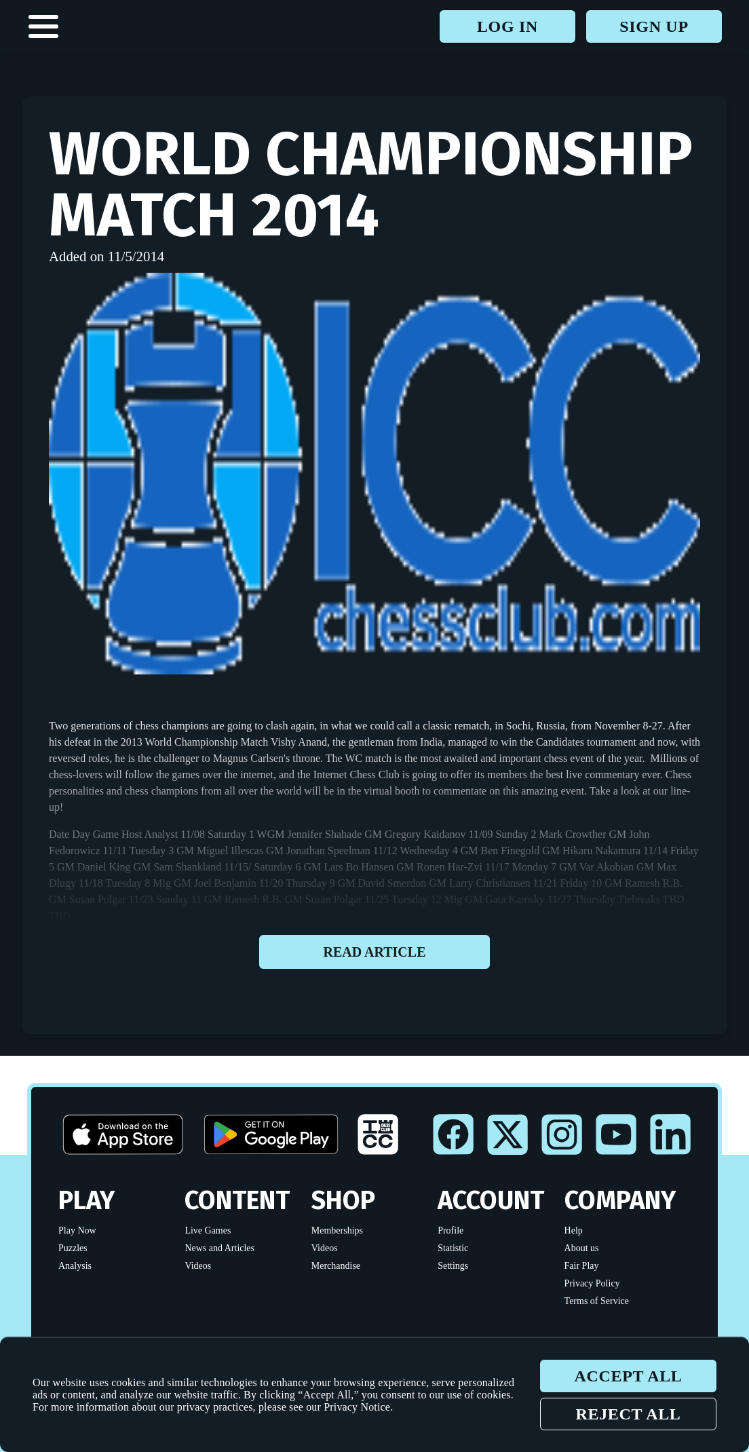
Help (573, 1230)
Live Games (208, 1230)
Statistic (453, 1248)
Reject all (627, 1414)
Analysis (75, 1266)
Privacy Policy (592, 1283)
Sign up (653, 26)
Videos (198, 1266)
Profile (450, 1230)
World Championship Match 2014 (371, 184)
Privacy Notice (357, 1407)
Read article (374, 952)
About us (581, 1248)
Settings (453, 1266)
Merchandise (335, 1266)
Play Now (77, 1230)
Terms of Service (596, 1301)
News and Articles (219, 1248)
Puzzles (73, 1248)
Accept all (628, 1376)
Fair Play (581, 1266)
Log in (507, 26)
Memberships (337, 1230)
